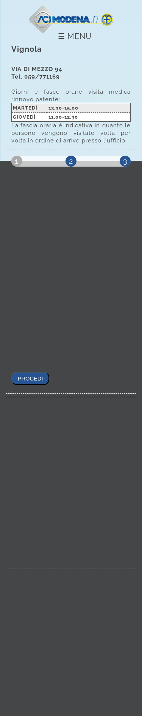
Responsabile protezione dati (47, 549)
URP (16, 515)
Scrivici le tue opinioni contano (49, 493)
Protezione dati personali (42, 527)
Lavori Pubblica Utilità (38, 482)
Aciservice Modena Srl (38, 504)
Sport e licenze (29, 405)
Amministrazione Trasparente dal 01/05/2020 (66, 416)
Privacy (20, 471)
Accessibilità (27, 460)
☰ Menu (75, 36)
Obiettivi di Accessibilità (41, 449)
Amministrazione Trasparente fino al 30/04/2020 (71, 427)
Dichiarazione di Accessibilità (48, 438)
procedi (30, 379)
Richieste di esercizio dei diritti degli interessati (70, 560)
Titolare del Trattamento (41, 538)
